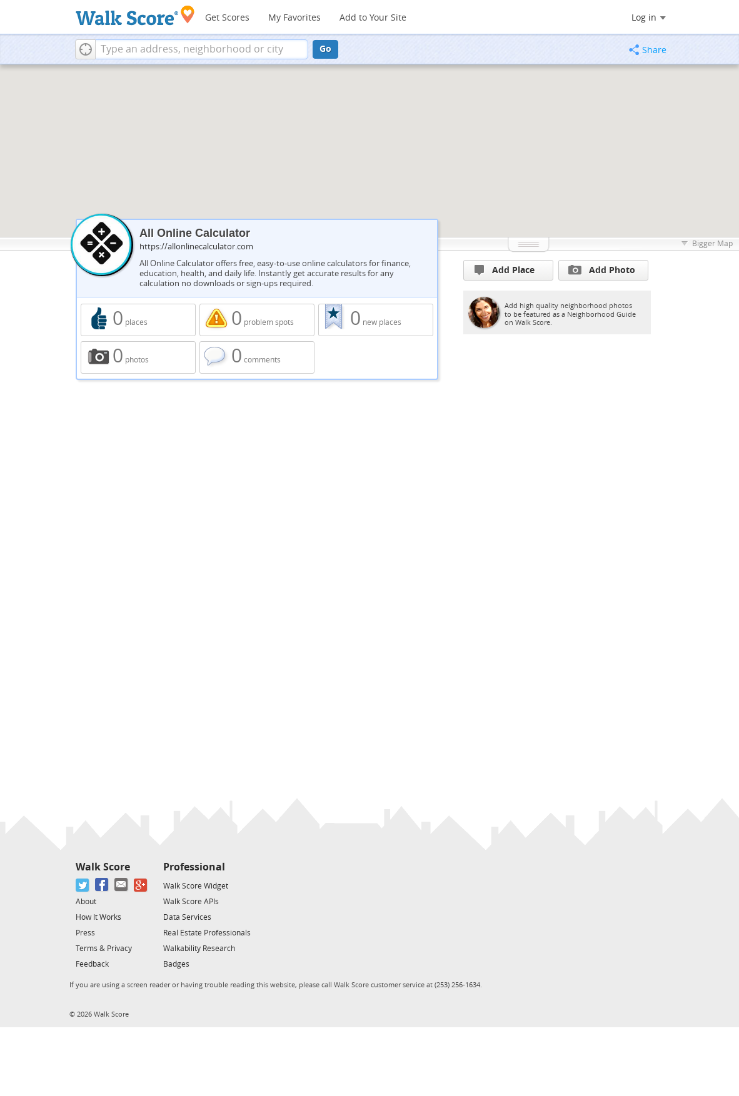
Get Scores (227, 17)
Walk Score (103, 867)
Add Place (505, 270)
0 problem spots (257, 320)
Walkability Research (199, 948)
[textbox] (201, 49)
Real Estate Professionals (207, 933)
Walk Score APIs (191, 901)
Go (325, 49)
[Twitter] (83, 885)
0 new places (376, 320)
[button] (85, 49)
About (86, 901)
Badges (176, 964)
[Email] (121, 885)
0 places (138, 320)
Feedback (92, 964)
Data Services (187, 917)
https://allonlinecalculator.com (196, 246)
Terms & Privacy (104, 948)
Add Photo (601, 270)
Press (85, 933)
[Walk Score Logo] (135, 15)
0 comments (257, 357)
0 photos (138, 357)
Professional (194, 867)
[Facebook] (102, 885)
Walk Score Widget (195, 886)
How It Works (98, 917)
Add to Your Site (372, 17)
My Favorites (294, 17)
